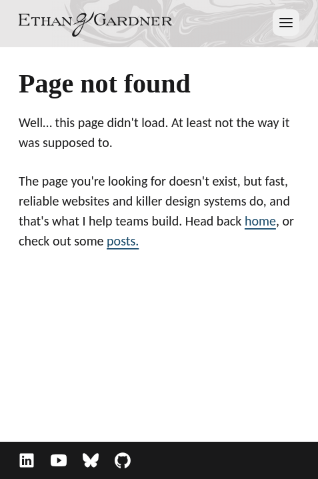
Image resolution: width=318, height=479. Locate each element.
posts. (123, 241)
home (260, 221)
